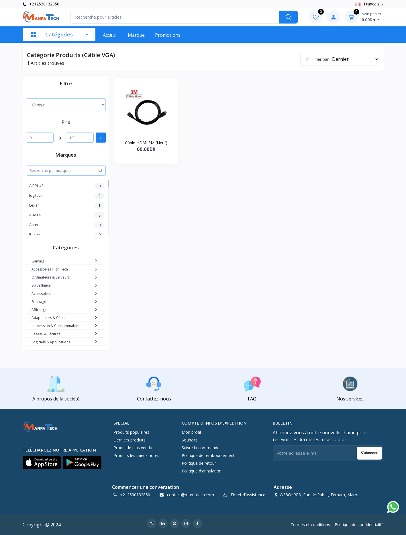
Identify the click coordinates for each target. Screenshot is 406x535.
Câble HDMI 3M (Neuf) (146, 142)
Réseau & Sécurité (46, 334)
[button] (42, 462)
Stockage (39, 301)
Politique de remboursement (208, 455)
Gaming (38, 261)
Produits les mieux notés (136, 455)
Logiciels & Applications (51, 342)
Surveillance (41, 285)
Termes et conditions (310, 524)
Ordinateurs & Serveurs (51, 277)
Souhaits (190, 440)
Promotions (168, 35)
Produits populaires (131, 432)
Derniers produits (129, 440)
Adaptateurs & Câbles (49, 317)
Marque (136, 35)
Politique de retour (199, 463)
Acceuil (110, 35)
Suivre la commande (200, 447)
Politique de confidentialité (359, 524)
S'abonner (369, 452)
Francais (367, 4)
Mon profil (191, 432)
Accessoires (41, 293)
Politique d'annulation (201, 471)
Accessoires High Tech (50, 269)
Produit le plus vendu (132, 447)
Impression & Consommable (55, 325)
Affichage (39, 309)
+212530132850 (41, 4)
